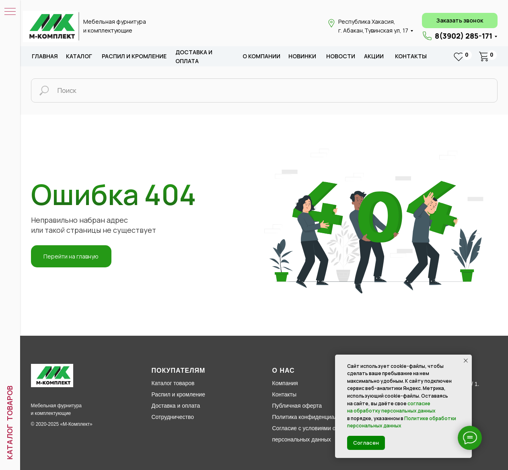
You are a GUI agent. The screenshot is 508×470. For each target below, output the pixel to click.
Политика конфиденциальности (314, 417)
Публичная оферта (297, 405)
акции (374, 56)
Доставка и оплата (176, 405)
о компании (261, 56)
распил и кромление (134, 56)
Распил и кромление (178, 394)
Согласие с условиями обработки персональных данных (316, 434)
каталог (79, 56)
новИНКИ (302, 56)
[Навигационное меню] (10, 12)
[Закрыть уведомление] (466, 361)
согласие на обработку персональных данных (391, 407)
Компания (285, 383)
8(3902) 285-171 (463, 36)
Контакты (411, 56)
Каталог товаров (173, 383)
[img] (50, 26)
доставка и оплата (193, 56)
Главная (45, 56)
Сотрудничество (173, 417)
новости (340, 56)
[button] (460, 20)
